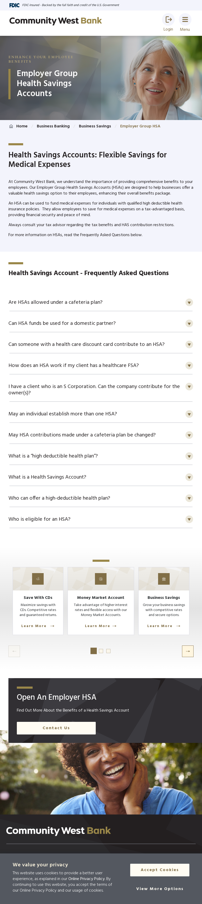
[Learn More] (43, 617)
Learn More (43, 642)
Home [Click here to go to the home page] (22, 126)
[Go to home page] (55, 21)
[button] (168, 19)
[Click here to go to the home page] (58, 847)
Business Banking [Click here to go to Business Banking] (53, 126)
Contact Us (56, 744)
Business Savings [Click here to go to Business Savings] (95, 126)
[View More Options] (160, 889)
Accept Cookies (160, 870)
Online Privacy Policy (86, 879)
